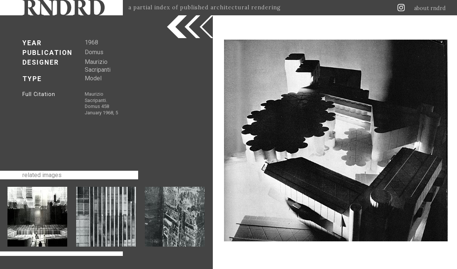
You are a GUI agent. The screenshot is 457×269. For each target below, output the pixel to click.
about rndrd (430, 8)
